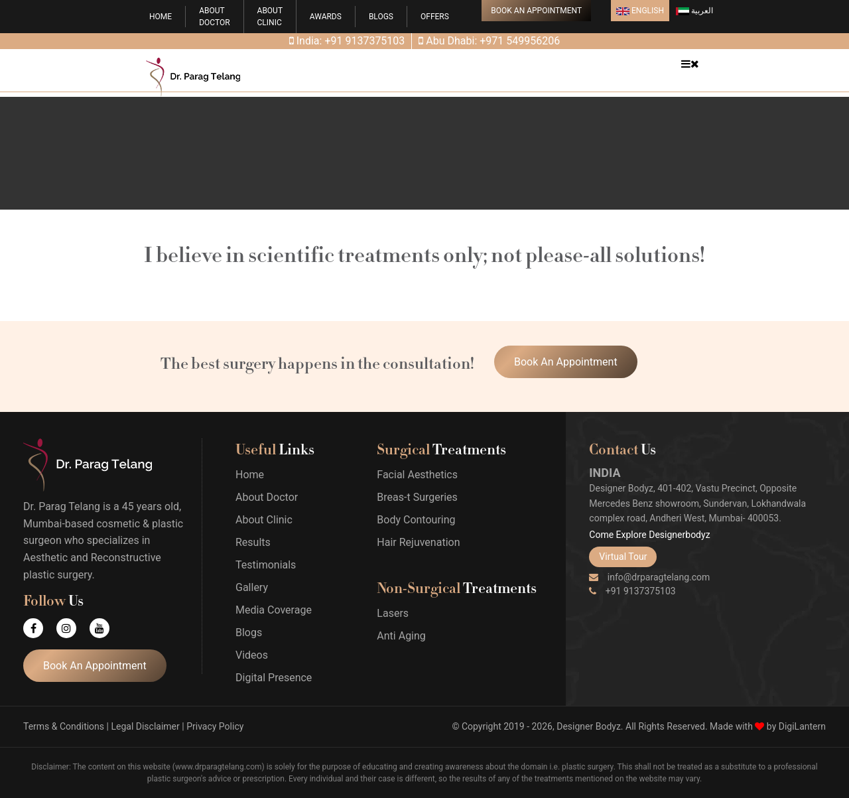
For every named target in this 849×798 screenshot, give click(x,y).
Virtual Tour (623, 556)
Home (160, 16)
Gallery (251, 587)
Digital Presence (273, 677)
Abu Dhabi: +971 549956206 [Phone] (489, 40)
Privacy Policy (214, 726)
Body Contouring (416, 519)
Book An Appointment (536, 10)
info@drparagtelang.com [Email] (649, 577)
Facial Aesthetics (417, 474)
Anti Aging (401, 636)
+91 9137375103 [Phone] (632, 591)
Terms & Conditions (63, 726)
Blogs (381, 16)
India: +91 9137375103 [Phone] (347, 40)
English (640, 10)
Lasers (393, 613)
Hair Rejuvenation (418, 542)
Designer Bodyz (588, 726)
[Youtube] (106, 628)
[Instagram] (73, 628)
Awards (326, 16)
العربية (694, 10)
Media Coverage (273, 610)
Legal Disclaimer (145, 726)
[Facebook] (39, 628)
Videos (251, 655)
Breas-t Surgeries (417, 497)
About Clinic (264, 519)
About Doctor (266, 497)
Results (253, 542)
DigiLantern (802, 726)
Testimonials (265, 565)
